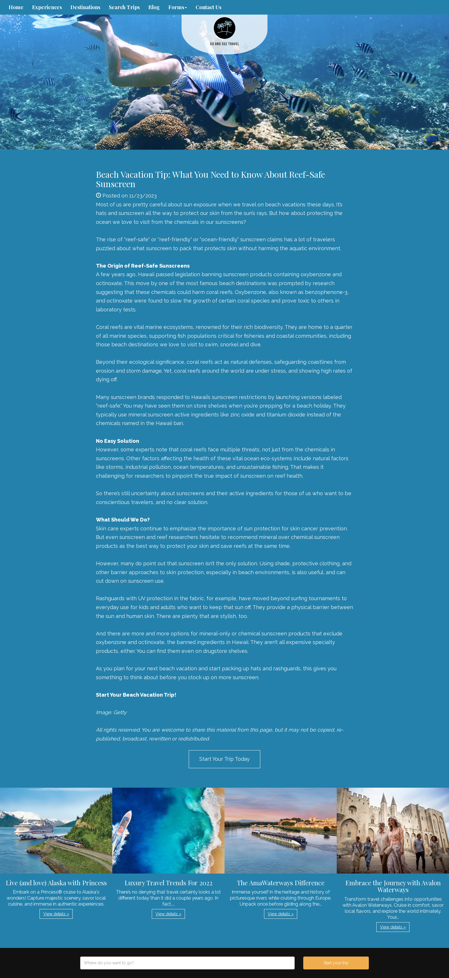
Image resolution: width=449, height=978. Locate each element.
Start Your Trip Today (224, 759)
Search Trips (124, 7)
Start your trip (336, 963)
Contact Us (208, 7)
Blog (154, 7)
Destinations (85, 7)
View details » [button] (56, 914)
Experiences (47, 7)
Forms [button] (177, 7)
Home (16, 7)
